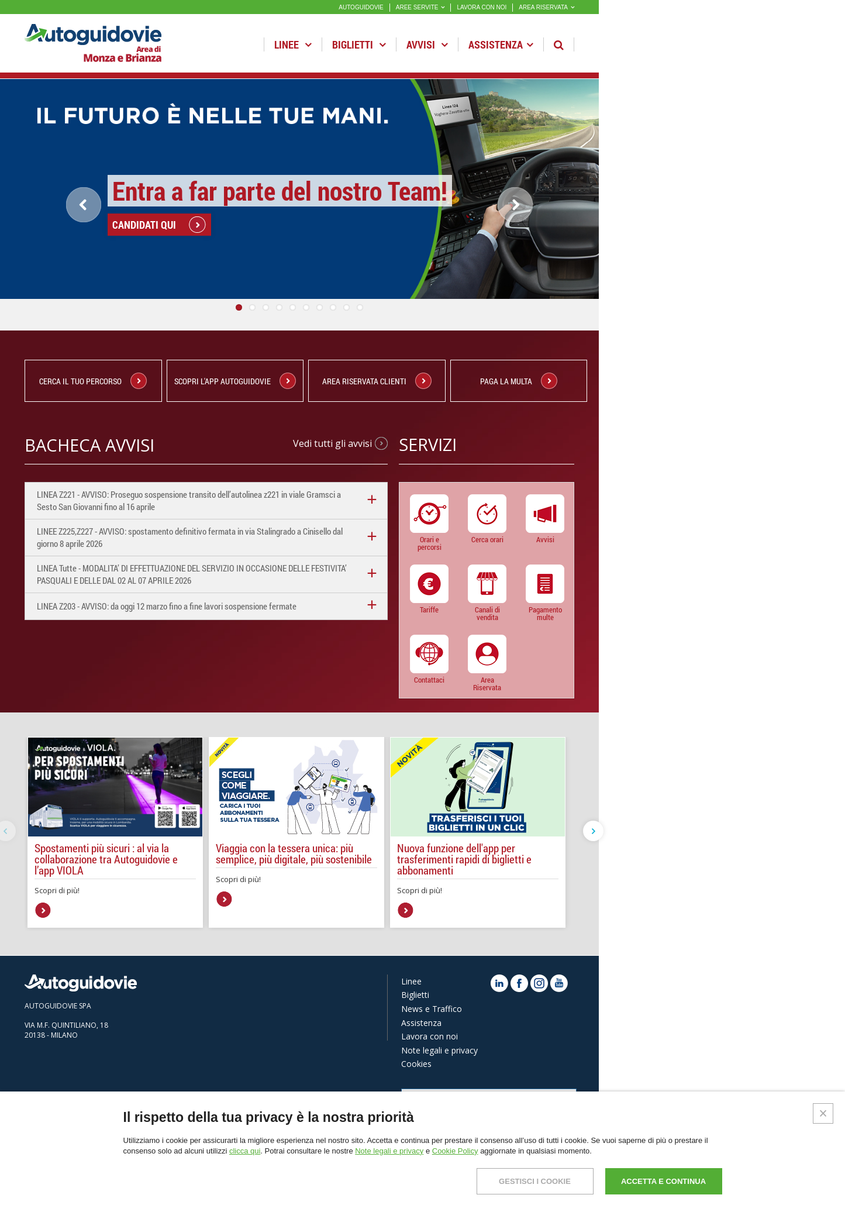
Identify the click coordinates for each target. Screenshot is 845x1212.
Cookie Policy (455, 1150)
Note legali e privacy (439, 1050)
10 (360, 307)
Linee (293, 44)
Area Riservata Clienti (377, 381)
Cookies (416, 1063)
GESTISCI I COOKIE (535, 1181)
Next (524, 221)
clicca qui (244, 1150)
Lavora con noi (429, 1036)
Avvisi (427, 44)
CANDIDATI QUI (144, 247)
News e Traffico (431, 1008)
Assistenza (500, 44)
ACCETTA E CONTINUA (663, 1181)
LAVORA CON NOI (481, 7)
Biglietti (359, 44)
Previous (83, 204)
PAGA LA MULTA (518, 381)
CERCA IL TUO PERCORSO (93, 381)
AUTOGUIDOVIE (361, 7)
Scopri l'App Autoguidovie (235, 381)
